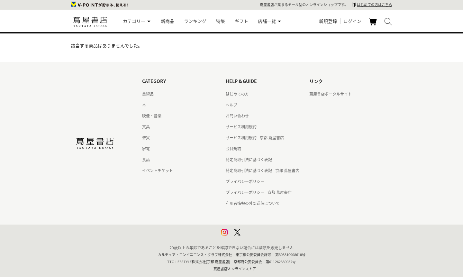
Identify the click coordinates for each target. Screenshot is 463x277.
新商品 (167, 21)
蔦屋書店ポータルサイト (330, 94)
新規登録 (328, 21)
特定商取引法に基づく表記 (249, 159)
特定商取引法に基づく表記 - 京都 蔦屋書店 (262, 170)
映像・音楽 (151, 116)
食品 (146, 159)
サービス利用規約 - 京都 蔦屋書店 (255, 138)
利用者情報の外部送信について (253, 203)
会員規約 (233, 149)
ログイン (352, 21)
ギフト (241, 21)
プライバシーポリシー (245, 181)
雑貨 (146, 138)
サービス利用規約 (241, 127)
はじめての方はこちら (374, 4)
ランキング (195, 21)
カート (373, 25)
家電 (146, 149)
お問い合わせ (237, 116)
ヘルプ (231, 105)
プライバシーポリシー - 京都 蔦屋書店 (259, 192)
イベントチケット (157, 170)
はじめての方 (237, 94)
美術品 (148, 94)
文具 (146, 127)
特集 (220, 21)
